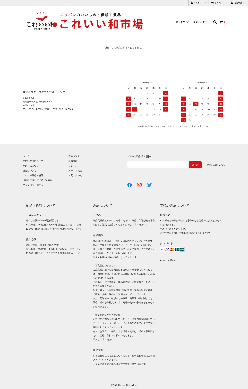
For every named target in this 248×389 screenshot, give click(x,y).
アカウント (198, 2)
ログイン (218, 2)
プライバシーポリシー (34, 185)
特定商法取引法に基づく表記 (37, 180)
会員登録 (238, 2)
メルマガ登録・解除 (33, 175)
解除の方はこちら (216, 164)
